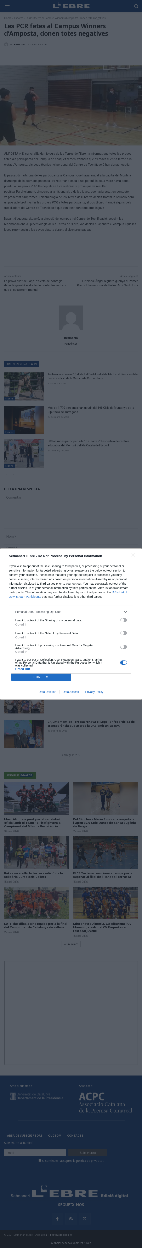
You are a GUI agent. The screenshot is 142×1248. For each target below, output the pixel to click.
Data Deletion (47, 692)
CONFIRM (41, 677)
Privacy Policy (94, 692)
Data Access (71, 692)
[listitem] (71, 612)
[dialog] (71, 624)
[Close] (134, 556)
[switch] (123, 620)
